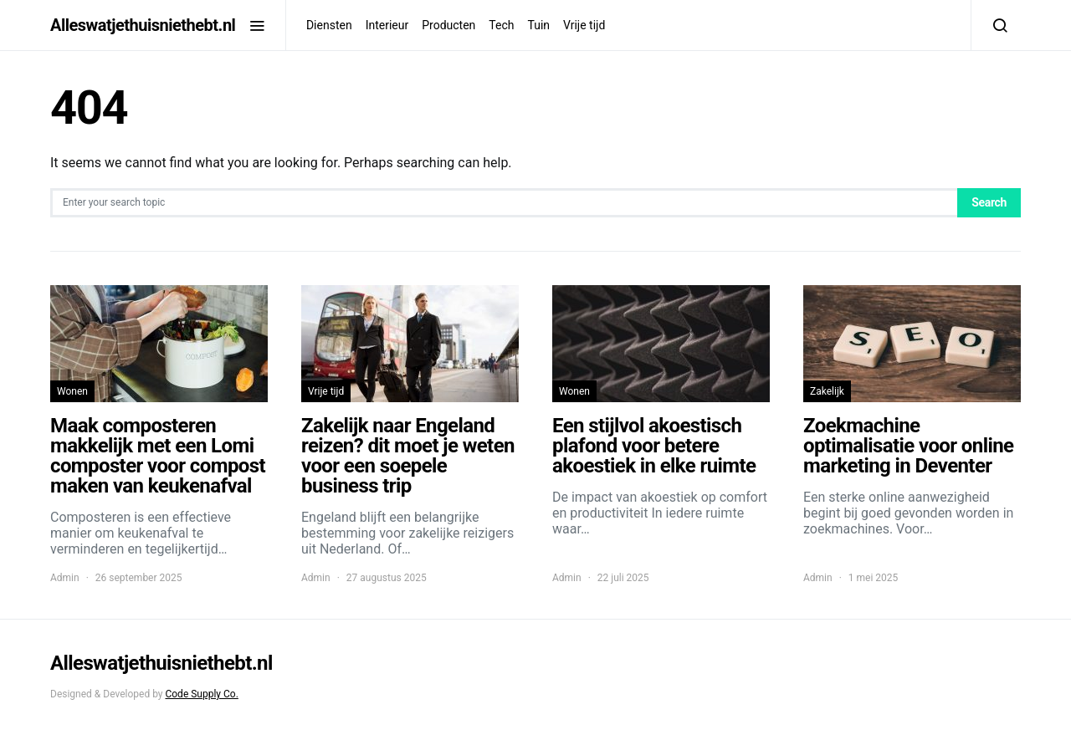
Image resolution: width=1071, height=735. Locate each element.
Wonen (72, 391)
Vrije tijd (584, 25)
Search (989, 202)
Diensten (329, 25)
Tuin (538, 25)
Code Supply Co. (201, 694)
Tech (501, 25)
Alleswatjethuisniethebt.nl (142, 25)
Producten (448, 25)
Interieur (387, 25)
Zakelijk (827, 391)
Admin (64, 578)
